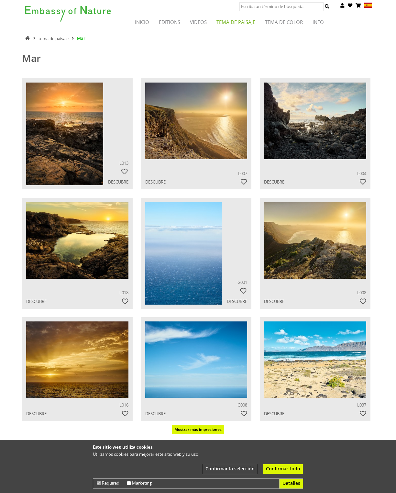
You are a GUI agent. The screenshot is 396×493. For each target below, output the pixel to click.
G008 (242, 405)
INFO (318, 22)
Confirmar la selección (230, 468)
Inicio (142, 22)
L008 (361, 293)
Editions (169, 22)
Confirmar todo (283, 468)
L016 (123, 405)
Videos (198, 22)
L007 (242, 173)
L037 (361, 405)
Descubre (120, 182)
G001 (242, 282)
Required (108, 483)
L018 (123, 293)
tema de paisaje (235, 22)
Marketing (139, 483)
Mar (81, 38)
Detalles (291, 483)
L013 (123, 163)
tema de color (284, 22)
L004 (361, 173)
